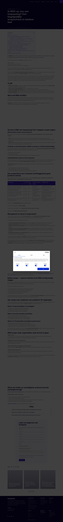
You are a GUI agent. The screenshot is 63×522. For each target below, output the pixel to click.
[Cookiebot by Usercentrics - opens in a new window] (45, 252)
